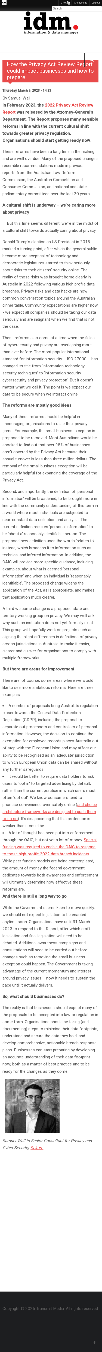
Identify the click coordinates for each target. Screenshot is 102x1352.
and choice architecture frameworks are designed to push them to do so (49, 811)
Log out (96, 2)
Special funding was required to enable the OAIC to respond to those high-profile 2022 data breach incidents (49, 846)
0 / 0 (63, 2)
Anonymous (80, 2)
